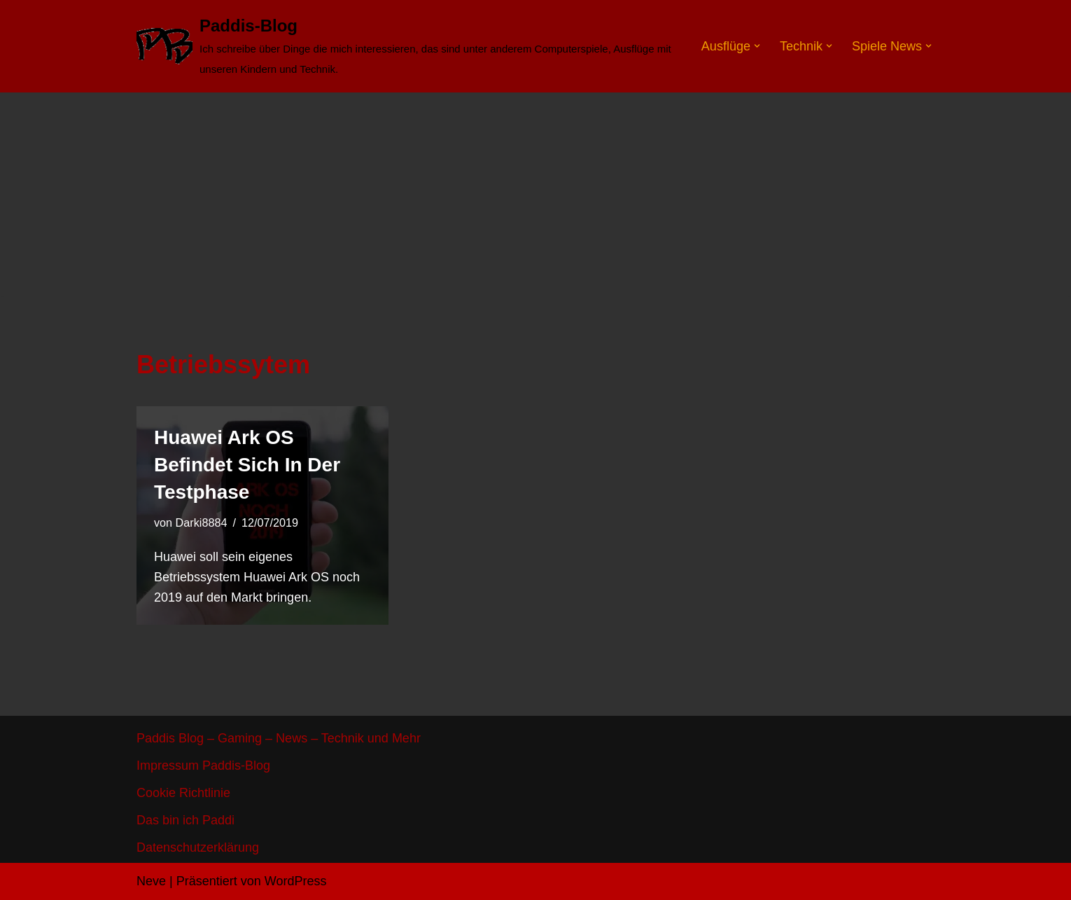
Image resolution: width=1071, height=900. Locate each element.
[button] (757, 46)
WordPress (296, 881)
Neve (151, 881)
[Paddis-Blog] (407, 46)
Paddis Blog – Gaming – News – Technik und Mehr (278, 738)
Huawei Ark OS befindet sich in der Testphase (247, 465)
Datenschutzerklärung (197, 847)
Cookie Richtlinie (183, 793)
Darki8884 (201, 522)
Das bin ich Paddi (185, 820)
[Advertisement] (535, 197)
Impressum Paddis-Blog (203, 766)
